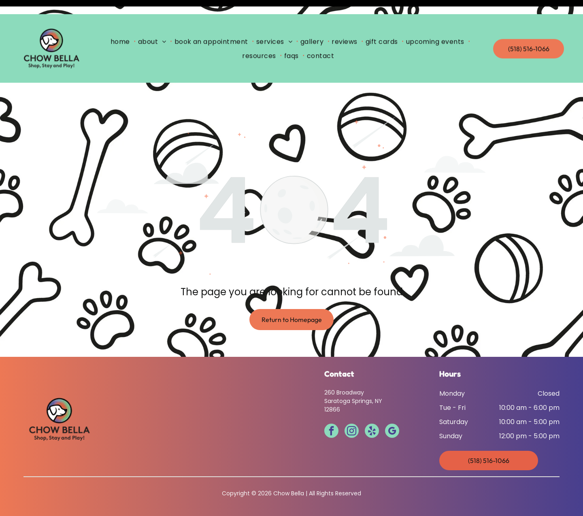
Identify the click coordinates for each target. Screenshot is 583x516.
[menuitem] (122, 27)
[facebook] (331, 411)
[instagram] (352, 411)
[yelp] (372, 411)
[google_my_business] (392, 411)
